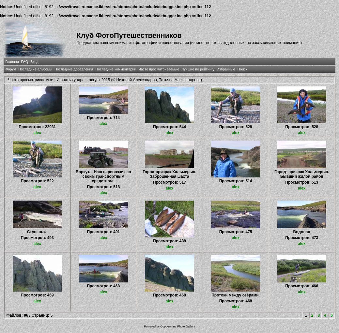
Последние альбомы (35, 69)
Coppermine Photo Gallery (177, 326)
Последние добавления (73, 69)
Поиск (242, 69)
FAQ (24, 62)
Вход (34, 62)
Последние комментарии (115, 69)
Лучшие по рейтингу (197, 69)
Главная (12, 62)
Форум (10, 69)
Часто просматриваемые (159, 69)
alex (37, 132)
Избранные (226, 69)
